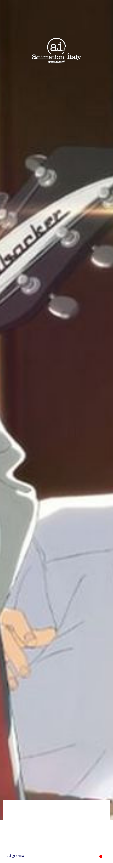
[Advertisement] (56, 828)
